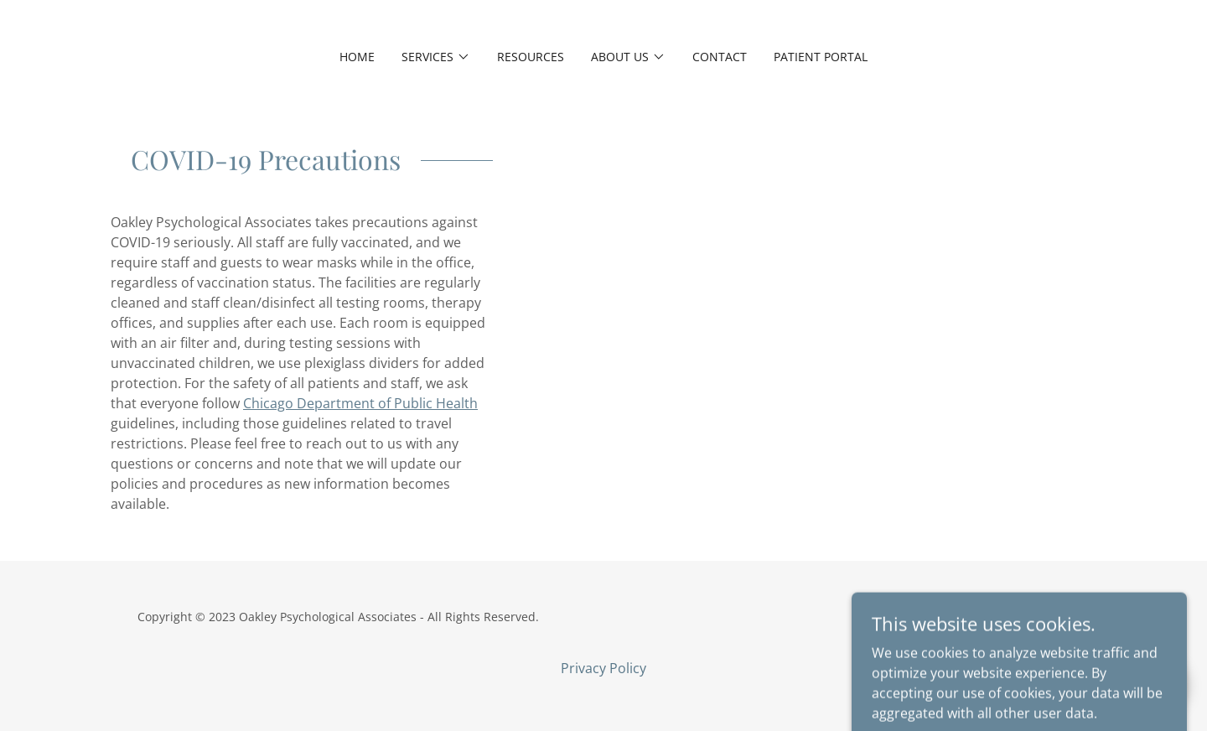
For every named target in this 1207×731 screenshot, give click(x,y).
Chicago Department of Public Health (360, 403)
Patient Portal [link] (821, 57)
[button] (435, 57)
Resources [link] (530, 57)
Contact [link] (719, 57)
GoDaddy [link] (1044, 617)
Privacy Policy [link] (603, 668)
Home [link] (357, 57)
